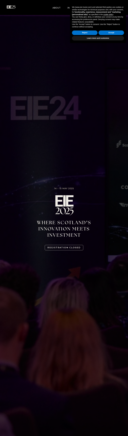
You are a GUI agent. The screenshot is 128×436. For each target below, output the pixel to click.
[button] (46, 7)
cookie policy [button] (108, 406)
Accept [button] (111, 424)
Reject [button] (84, 424)
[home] (11, 8)
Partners (86, 8)
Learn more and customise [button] (98, 429)
